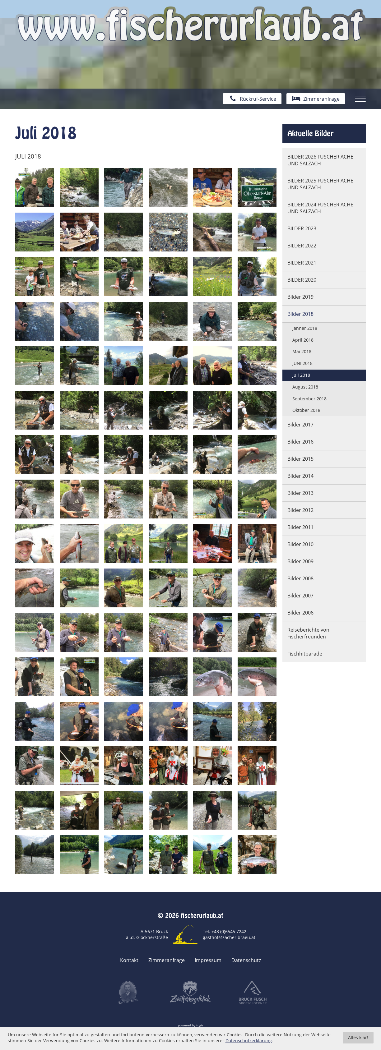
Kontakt (129, 960)
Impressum (208, 960)
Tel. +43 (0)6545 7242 (224, 931)
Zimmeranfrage (166, 960)
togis (199, 1025)
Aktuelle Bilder (310, 133)
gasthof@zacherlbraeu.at (229, 937)
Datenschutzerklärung (248, 1044)
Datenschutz (246, 960)
